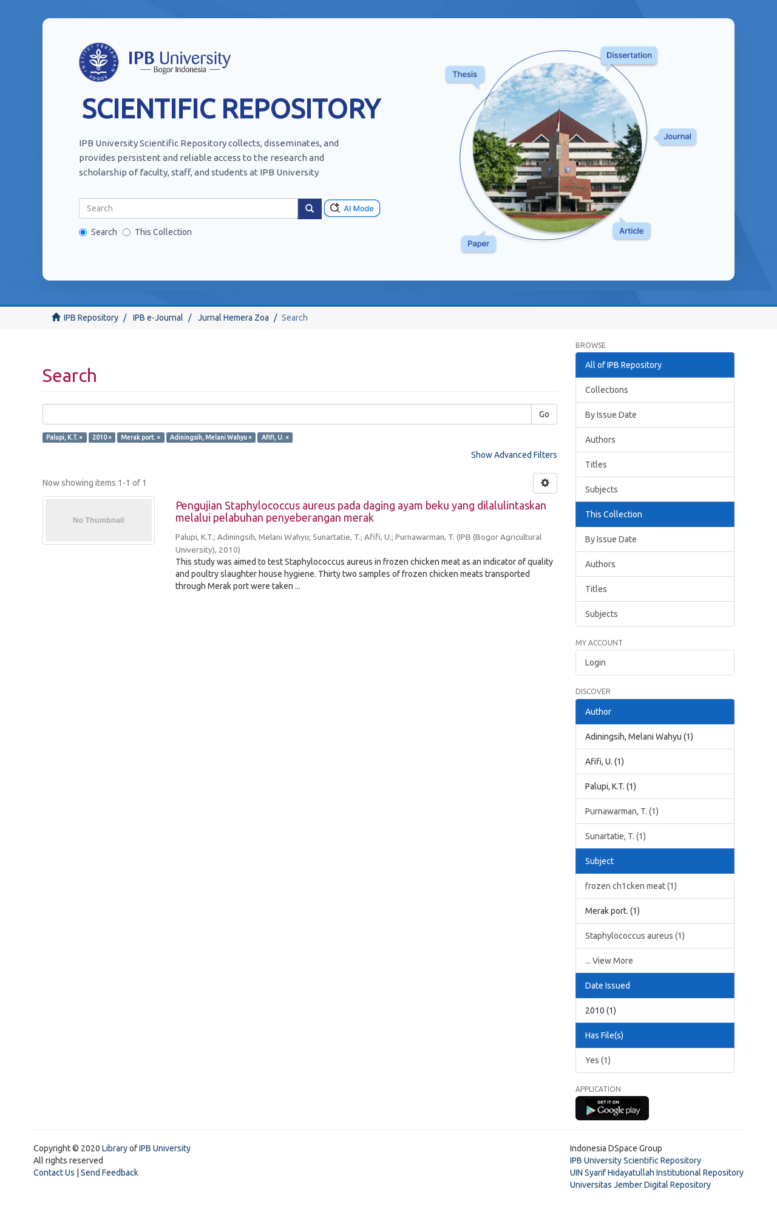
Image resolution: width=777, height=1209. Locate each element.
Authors (600, 439)
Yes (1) (598, 1060)
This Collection (157, 232)
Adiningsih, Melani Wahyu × (211, 437)
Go (544, 414)
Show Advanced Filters (514, 455)
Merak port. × (140, 437)
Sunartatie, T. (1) (615, 836)
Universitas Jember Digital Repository (640, 1185)
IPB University (165, 1148)
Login (595, 662)
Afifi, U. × (275, 437)
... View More (609, 960)
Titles (596, 464)
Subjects (601, 489)
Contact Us (54, 1172)
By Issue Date (611, 415)
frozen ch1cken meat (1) (631, 886)
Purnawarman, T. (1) (622, 811)
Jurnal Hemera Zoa (233, 317)
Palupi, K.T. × (64, 437)
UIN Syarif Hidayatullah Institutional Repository (657, 1172)
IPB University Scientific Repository (635, 1160)
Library (114, 1148)
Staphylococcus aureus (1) (635, 936)
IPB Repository (91, 317)
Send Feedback (109, 1172)
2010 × (102, 437)
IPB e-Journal (158, 317)
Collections (606, 390)
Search (98, 232)
